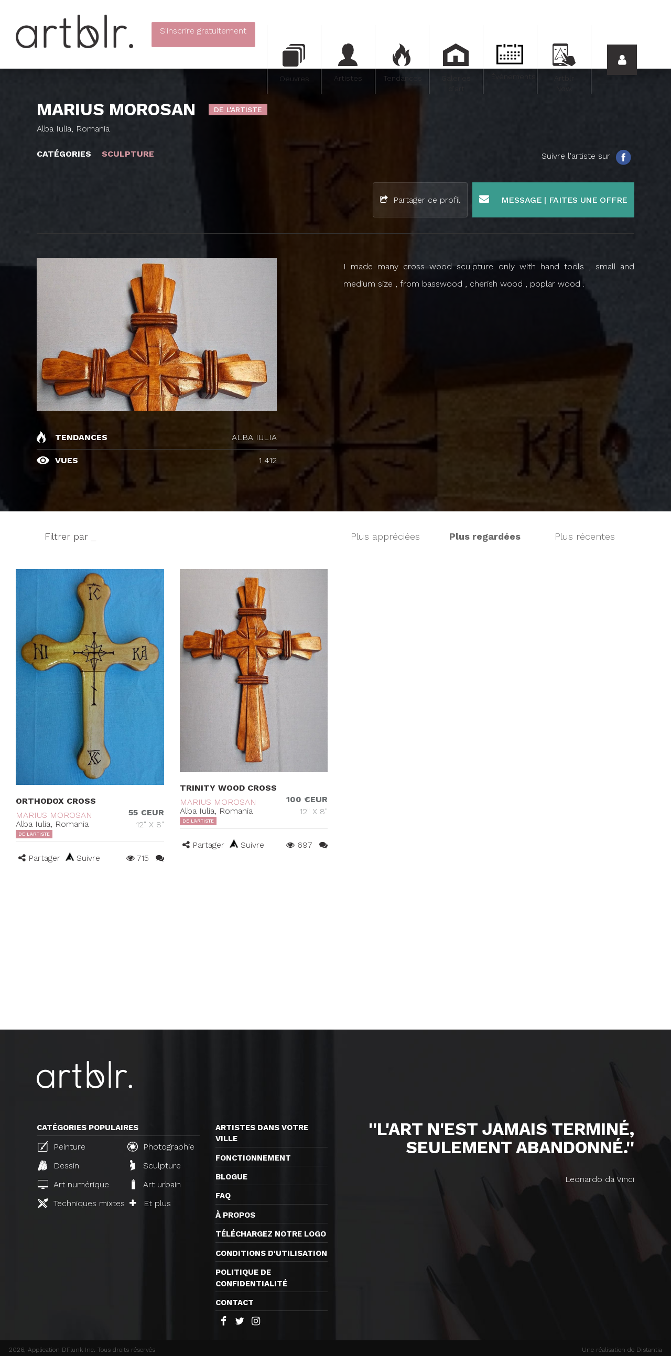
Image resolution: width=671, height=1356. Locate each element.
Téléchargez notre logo (270, 1234)
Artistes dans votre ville (261, 1133)
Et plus (150, 1203)
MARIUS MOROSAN (54, 815)
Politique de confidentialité (251, 1277)
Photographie (160, 1146)
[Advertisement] (335, 951)
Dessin (58, 1165)
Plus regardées (485, 536)
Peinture (61, 1146)
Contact (234, 1302)
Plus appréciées (385, 536)
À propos (235, 1215)
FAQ (223, 1195)
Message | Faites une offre (553, 199)
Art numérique (73, 1184)
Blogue (231, 1177)
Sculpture (155, 1165)
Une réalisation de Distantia (622, 1349)
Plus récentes (585, 536)
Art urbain (155, 1184)
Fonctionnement (253, 1158)
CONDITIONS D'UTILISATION (271, 1253)
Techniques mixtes (78, 1203)
